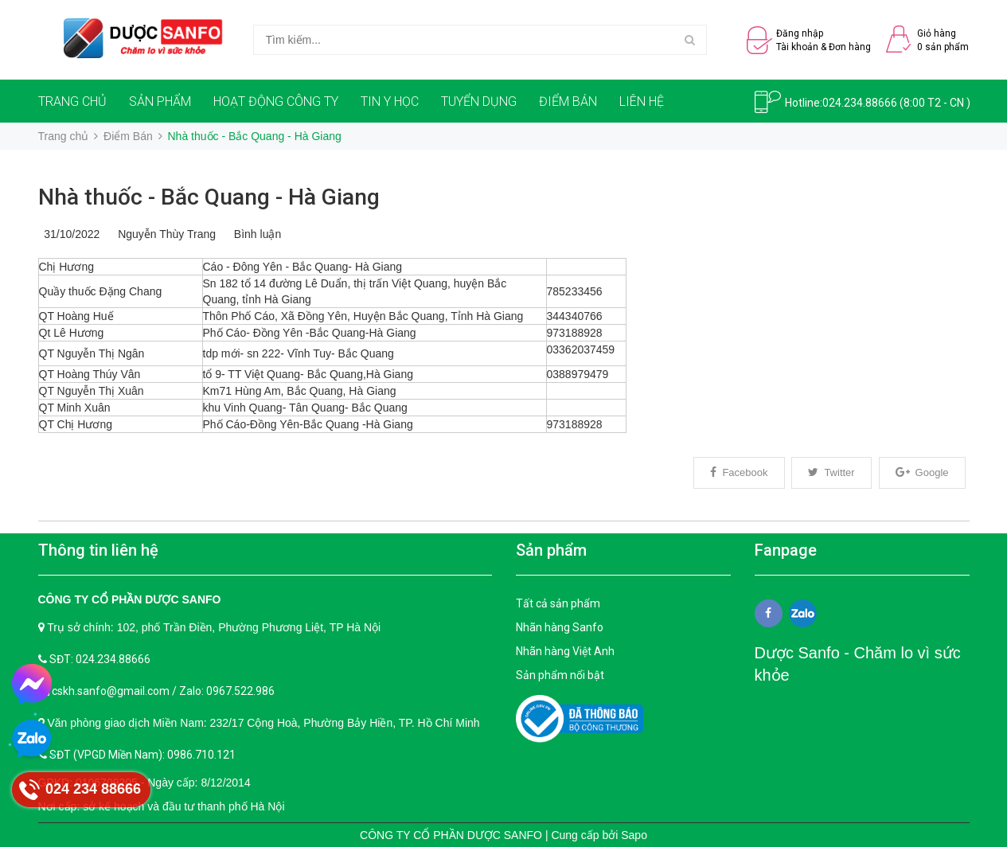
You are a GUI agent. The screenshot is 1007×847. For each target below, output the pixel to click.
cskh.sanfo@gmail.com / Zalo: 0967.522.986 (163, 691)
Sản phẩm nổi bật (560, 675)
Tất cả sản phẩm (558, 603)
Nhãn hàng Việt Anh (565, 651)
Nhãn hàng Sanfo (559, 627)
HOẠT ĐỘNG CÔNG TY (275, 101)
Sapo (634, 835)
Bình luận (254, 234)
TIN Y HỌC (390, 101)
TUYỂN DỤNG (479, 101)
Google (922, 472)
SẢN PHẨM (160, 101)
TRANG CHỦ (72, 101)
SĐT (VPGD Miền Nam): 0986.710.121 (142, 754)
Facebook (738, 472)
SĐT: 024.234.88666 (99, 659)
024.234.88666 (859, 102)
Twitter (831, 472)
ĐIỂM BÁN (568, 101)
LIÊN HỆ (641, 101)
